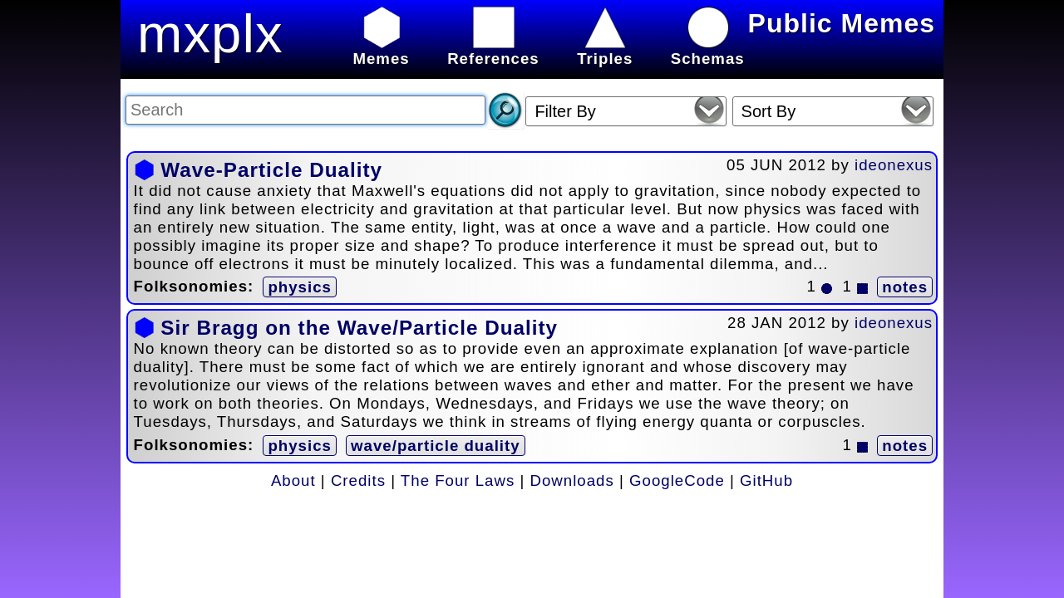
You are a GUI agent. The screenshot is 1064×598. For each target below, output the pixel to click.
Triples (605, 49)
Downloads (572, 480)
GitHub (766, 480)
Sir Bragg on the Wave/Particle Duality (359, 327)
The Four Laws (458, 480)
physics (299, 287)
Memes (380, 49)
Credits (358, 480)
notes (905, 287)
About (293, 480)
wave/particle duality (435, 445)
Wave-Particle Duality (271, 170)
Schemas (708, 49)
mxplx (210, 33)
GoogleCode (677, 480)
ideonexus (894, 165)
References (493, 49)
